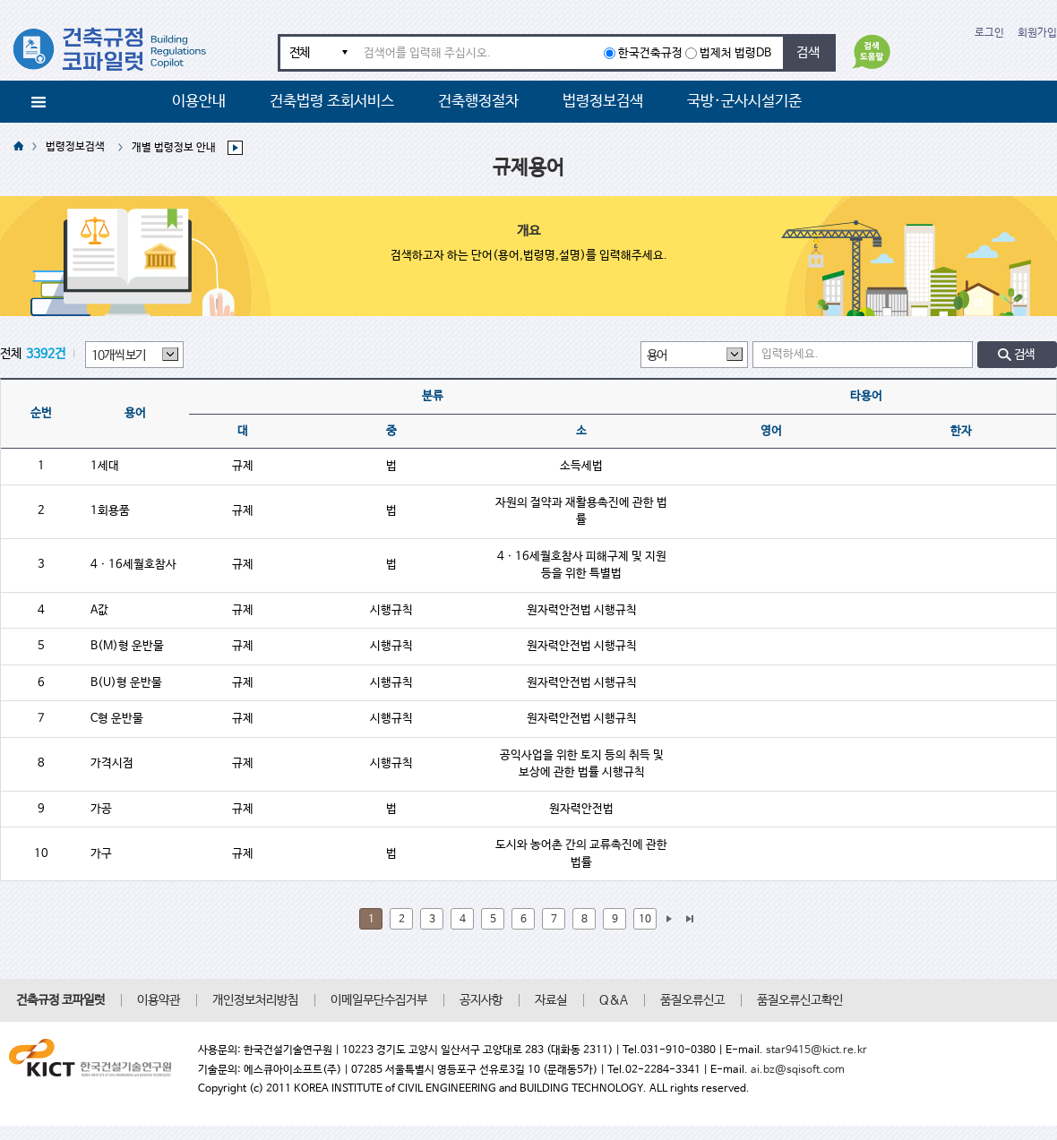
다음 (668, 919)
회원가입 (1037, 33)
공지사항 (481, 1000)
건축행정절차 (478, 101)
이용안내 (199, 101)
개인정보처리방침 (255, 1000)
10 (645, 919)
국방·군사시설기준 (744, 101)
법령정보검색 (603, 101)
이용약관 (158, 1000)
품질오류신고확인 (800, 1000)
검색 (808, 52)
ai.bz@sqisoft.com (798, 1070)
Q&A (613, 1000)
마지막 (689, 919)
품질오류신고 (692, 1000)
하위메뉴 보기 (240, 148)
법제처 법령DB (735, 53)
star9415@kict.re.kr (816, 1050)
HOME (18, 147)
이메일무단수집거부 (379, 1000)
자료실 (551, 1000)
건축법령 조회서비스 (332, 101)
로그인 (989, 33)
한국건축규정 (650, 53)
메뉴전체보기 (39, 102)
